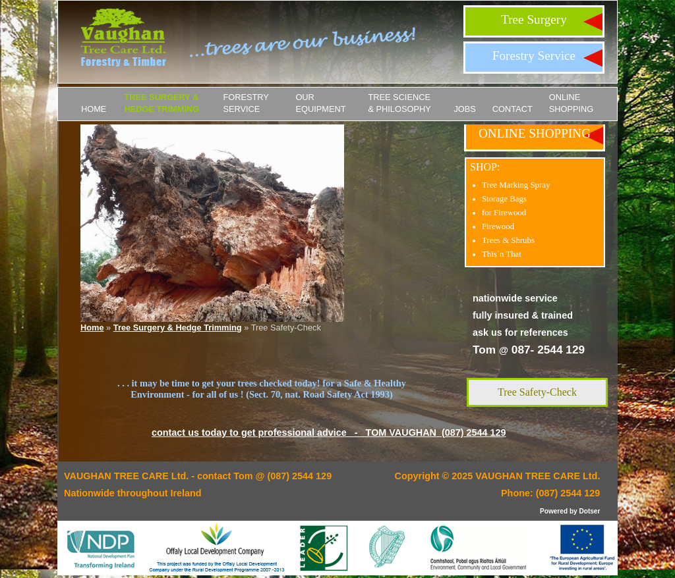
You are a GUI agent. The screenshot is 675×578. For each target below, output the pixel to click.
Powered (554, 511)
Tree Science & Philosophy (399, 103)
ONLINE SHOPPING (571, 103)
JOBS (464, 109)
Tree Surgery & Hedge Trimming (161, 103)
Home (93, 109)
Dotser (589, 511)
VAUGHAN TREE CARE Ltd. (537, 476)
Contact (512, 109)
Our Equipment (320, 103)
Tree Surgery (534, 19)
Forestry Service (533, 56)
